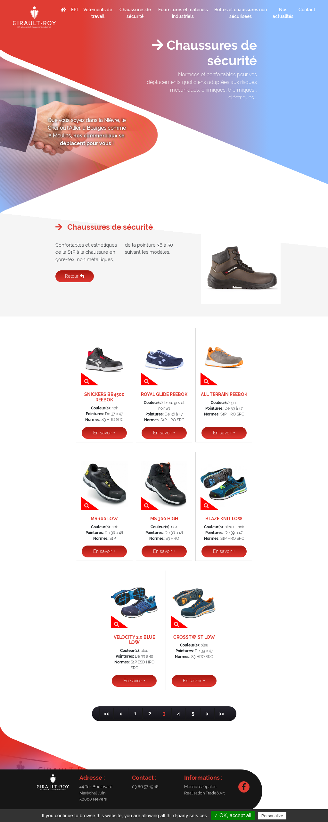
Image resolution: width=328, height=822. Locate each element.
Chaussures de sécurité (135, 13)
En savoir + (104, 432)
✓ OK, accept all (232, 815)
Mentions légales (200, 786)
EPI (74, 9)
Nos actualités (283, 13)
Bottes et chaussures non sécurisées (240, 13)
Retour (74, 276)
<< (106, 714)
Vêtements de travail (97, 13)
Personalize (272, 815)
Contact (307, 9)
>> (221, 714)
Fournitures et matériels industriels (183, 13)
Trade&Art (215, 793)
